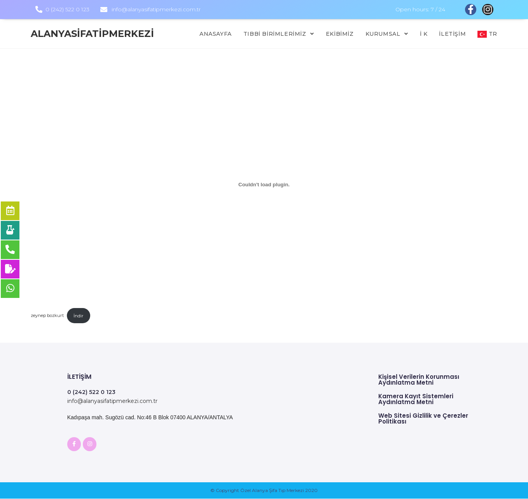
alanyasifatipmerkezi (92, 33)
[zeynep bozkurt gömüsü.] (264, 184)
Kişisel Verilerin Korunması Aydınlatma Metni (418, 380)
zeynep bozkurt (47, 316)
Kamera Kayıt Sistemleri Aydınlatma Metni (415, 399)
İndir (78, 316)
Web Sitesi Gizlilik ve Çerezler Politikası (423, 418)
